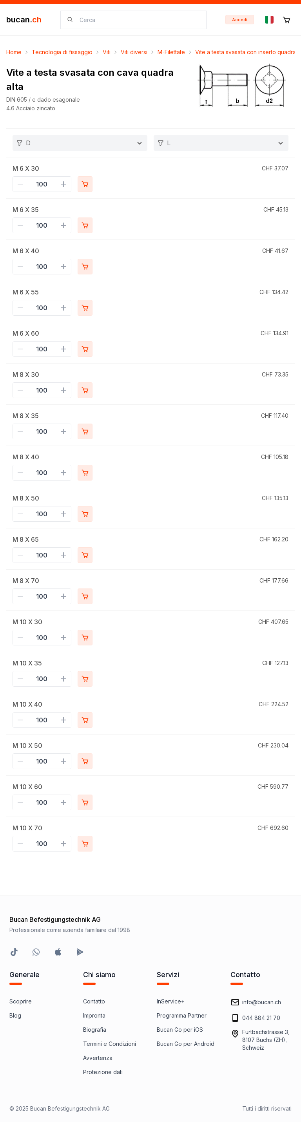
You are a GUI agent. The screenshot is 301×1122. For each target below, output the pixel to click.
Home (14, 52)
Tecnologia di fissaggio (62, 52)
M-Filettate (171, 52)
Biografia (94, 1029)
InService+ (171, 1001)
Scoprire (20, 1001)
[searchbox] (138, 20)
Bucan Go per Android (185, 1043)
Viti (107, 52)
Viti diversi (134, 52)
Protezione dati (103, 1072)
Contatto (94, 1001)
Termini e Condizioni (109, 1043)
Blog (15, 1015)
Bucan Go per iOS (180, 1029)
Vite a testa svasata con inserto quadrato (248, 52)
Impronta (94, 1015)
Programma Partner (182, 1015)
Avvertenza (97, 1057)
